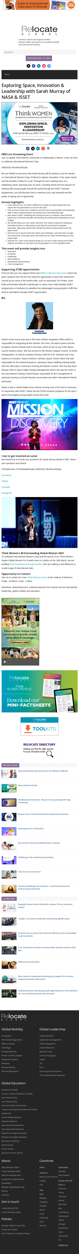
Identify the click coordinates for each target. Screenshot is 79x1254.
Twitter (5, 481)
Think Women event (37, 577)
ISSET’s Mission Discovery (53, 273)
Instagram (7, 493)
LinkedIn (6, 487)
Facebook (6, 475)
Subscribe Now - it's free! (39, 58)
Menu (7, 74)
